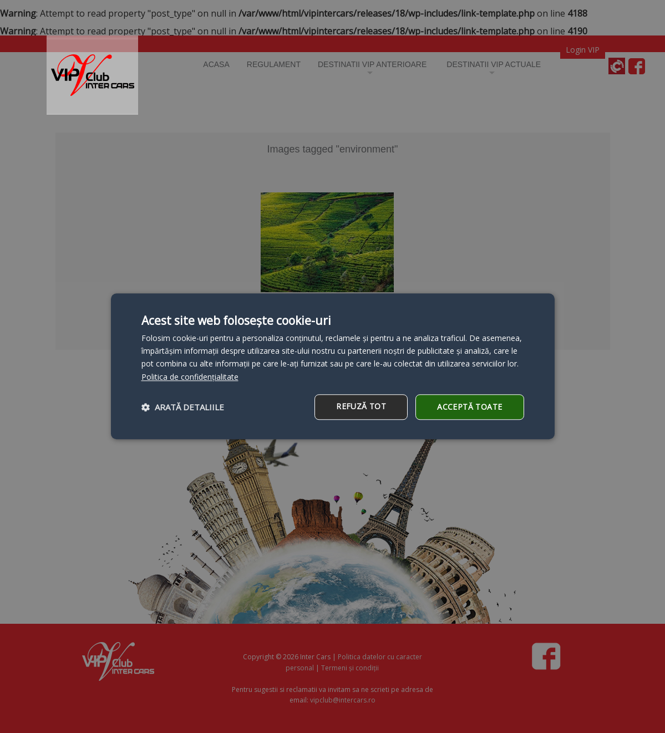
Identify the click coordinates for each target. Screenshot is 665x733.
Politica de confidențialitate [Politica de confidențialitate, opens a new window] (189, 376)
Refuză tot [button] (361, 406)
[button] (182, 407)
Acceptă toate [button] (469, 406)
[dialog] (333, 366)
